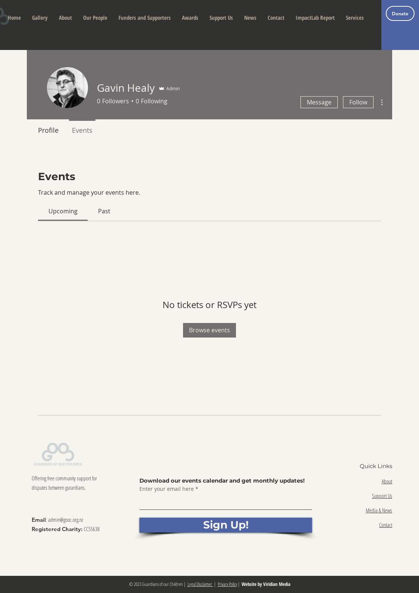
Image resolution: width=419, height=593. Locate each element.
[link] (63, 211)
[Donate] (400, 13)
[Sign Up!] (225, 525)
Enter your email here (166, 489)
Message (319, 102)
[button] (65, 17)
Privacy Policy (227, 584)
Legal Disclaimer (200, 584)
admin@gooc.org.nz (65, 519)
